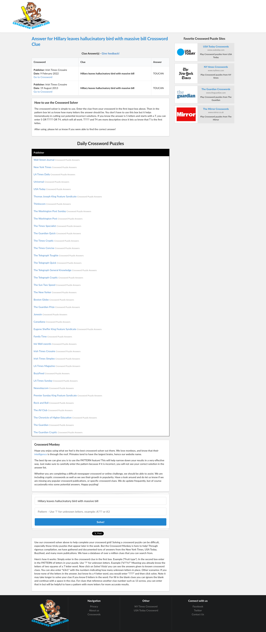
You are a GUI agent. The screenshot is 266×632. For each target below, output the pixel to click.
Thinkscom (52, 203)
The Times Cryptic (56, 240)
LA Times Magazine (57, 365)
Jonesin (50, 314)
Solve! (100, 522)
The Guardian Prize (57, 306)
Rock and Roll (54, 402)
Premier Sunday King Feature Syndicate (68, 395)
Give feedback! (110, 53)
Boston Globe (54, 299)
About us (94, 610)
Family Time (53, 336)
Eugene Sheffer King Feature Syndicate (68, 329)
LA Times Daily (54, 174)
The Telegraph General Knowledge (65, 270)
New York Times (55, 167)
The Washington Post (58, 218)
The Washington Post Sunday (62, 211)
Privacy (94, 606)
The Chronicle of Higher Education (65, 417)
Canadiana (52, 321)
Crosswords (94, 614)
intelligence (40, 454)
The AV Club (53, 410)
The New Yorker (55, 292)
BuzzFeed (52, 373)
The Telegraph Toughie (59, 255)
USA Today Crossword (146, 610)
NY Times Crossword (146, 606)
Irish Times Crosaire (57, 351)
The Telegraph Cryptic (58, 277)
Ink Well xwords (55, 343)
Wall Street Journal (57, 159)
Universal (51, 181)
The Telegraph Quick (57, 262)
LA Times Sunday (56, 380)
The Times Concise (57, 247)
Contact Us (198, 614)
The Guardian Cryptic (58, 432)
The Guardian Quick (57, 233)
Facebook (198, 606)
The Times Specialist (57, 225)
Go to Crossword (43, 77)
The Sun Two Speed (57, 284)
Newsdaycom (54, 388)
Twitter (198, 610)
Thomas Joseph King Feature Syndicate (68, 196)
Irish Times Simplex (57, 358)
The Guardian (54, 424)
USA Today (52, 189)
